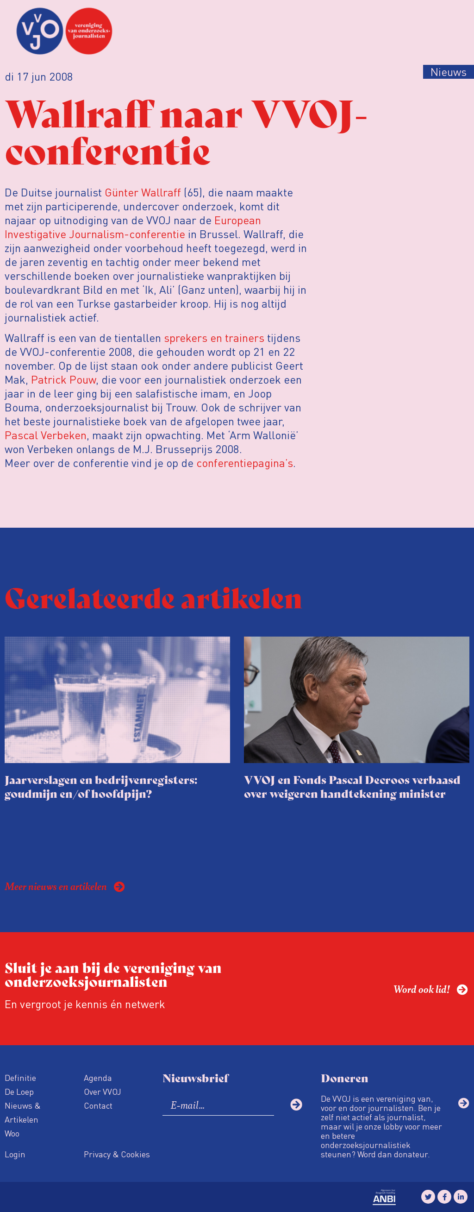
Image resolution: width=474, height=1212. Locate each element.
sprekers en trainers (214, 337)
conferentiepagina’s (244, 462)
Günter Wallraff (143, 192)
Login (15, 1154)
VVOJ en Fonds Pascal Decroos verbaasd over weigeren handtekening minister (352, 786)
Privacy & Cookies (117, 1154)
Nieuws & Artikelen (23, 1112)
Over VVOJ (102, 1091)
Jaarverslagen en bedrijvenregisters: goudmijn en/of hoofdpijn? (101, 786)
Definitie (20, 1077)
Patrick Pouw (63, 379)
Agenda (98, 1077)
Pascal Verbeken (46, 435)
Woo (12, 1133)
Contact (98, 1105)
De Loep (19, 1091)
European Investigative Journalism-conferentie (133, 227)
